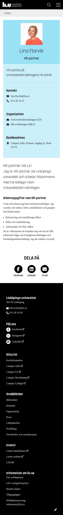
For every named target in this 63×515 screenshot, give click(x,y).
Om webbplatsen (14, 477)
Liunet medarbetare (16, 451)
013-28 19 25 (17, 100)
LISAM (10, 462)
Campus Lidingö (14, 383)
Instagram (14, 336)
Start (8, 13)
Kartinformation (14, 360)
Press (9, 417)
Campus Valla (13, 366)
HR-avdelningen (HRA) (23, 124)
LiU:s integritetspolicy (17, 483)
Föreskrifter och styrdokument (21, 434)
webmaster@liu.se (15, 504)
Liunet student (13, 456)
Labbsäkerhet (13, 423)
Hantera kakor (13, 489)
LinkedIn (13, 342)
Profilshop (11, 428)
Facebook (14, 329)
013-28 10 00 (16, 312)
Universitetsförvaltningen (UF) (26, 119)
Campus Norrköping (16, 377)
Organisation (12, 411)
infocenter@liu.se (18, 308)
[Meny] (58, 4)
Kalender (10, 405)
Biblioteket (11, 400)
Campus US (12, 372)
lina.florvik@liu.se (20, 96)
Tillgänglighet (13, 494)
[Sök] (49, 4)
